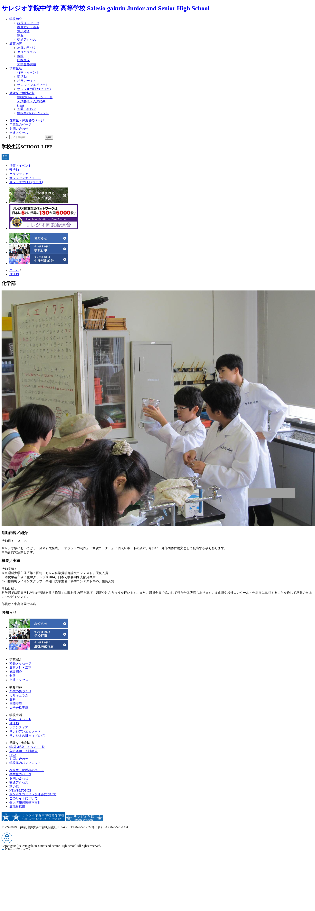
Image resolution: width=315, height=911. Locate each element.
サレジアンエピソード (33, 84)
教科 (20, 56)
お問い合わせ (26, 109)
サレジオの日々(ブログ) (34, 89)
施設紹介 (23, 31)
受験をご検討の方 (21, 93)
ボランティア (26, 80)
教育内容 (15, 43)
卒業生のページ (20, 124)
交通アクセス (26, 39)
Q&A (20, 105)
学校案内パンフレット (33, 113)
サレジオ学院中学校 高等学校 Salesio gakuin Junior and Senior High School (105, 8)
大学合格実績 (26, 64)
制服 (20, 35)
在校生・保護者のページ (26, 120)
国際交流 (23, 60)
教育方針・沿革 (28, 27)
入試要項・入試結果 (31, 101)
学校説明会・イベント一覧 (34, 97)
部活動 (22, 76)
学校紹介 (15, 19)
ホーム (14, 270)
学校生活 (15, 68)
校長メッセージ (28, 23)
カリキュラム (26, 52)
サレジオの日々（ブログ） (28, 735)
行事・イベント (28, 72)
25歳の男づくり (28, 47)
